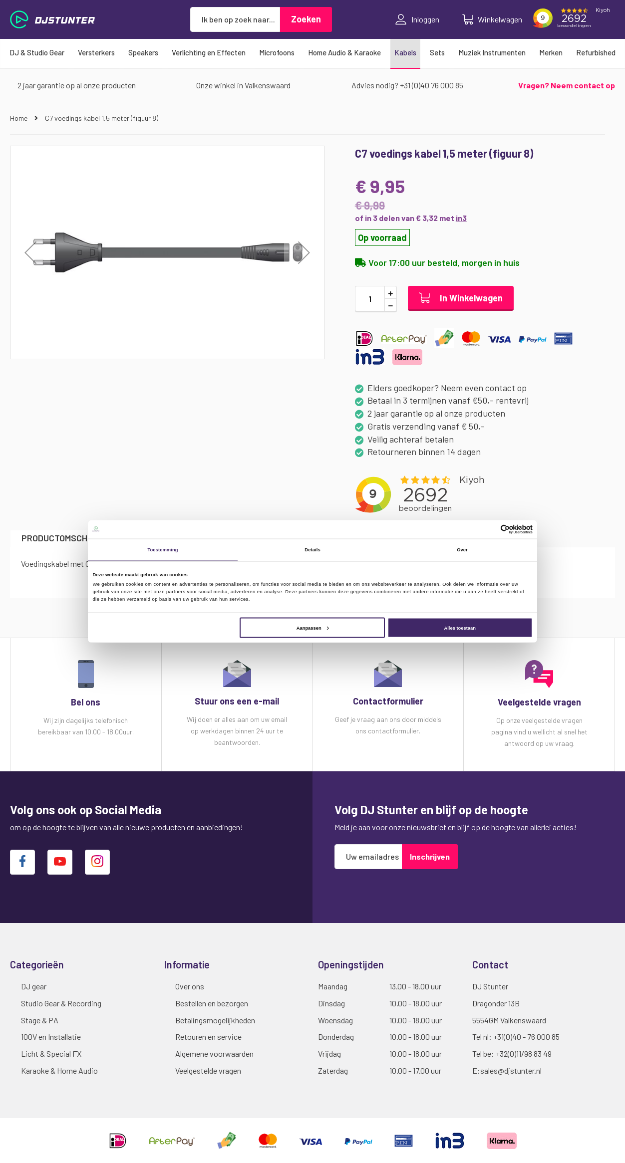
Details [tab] (312, 549)
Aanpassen (313, 627)
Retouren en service (208, 1036)
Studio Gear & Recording (61, 1003)
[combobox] (235, 19)
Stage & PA (39, 1020)
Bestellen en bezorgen (211, 1003)
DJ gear (33, 986)
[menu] (312, 52)
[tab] (70, 538)
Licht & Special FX (51, 1053)
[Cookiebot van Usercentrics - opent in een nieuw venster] (489, 529)
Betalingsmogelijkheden (215, 1020)
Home (19, 118)
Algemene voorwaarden (214, 1053)
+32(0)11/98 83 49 (524, 1053)
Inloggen (417, 19)
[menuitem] (36, 52)
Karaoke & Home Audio (59, 1070)
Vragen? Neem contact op (566, 85)
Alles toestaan (459, 627)
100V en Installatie (51, 1036)
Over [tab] (462, 549)
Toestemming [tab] (162, 549)
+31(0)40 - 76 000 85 (526, 1036)
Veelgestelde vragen (208, 1070)
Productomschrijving (70, 537)
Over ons (189, 986)
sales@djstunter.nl (511, 1070)
